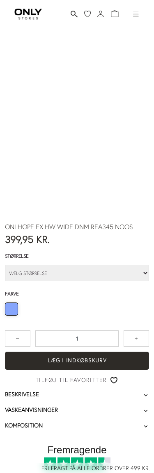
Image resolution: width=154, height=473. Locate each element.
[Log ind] (100, 14)
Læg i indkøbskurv (77, 360)
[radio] (11, 309)
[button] (114, 14)
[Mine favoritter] (87, 14)
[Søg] (74, 14)
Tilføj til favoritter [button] (71, 380)
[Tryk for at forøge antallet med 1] (136, 338)
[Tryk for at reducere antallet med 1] (17, 338)
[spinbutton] (77, 338)
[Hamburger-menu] (136, 14)
